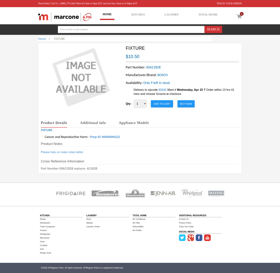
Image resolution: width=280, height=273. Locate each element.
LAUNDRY (171, 14)
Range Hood (45, 253)
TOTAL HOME (208, 14)
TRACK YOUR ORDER (229, 3)
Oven (42, 241)
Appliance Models (134, 123)
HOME (107, 14)
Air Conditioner (139, 219)
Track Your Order (186, 226)
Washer (89, 223)
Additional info (93, 123)
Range (43, 219)
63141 (163, 89)
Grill (42, 249)
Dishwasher (45, 223)
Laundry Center (93, 226)
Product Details (54, 123)
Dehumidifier (138, 226)
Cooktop (43, 245)
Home (42, 39)
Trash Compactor (47, 226)
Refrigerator (45, 234)
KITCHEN (138, 14)
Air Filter (136, 223)
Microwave (44, 238)
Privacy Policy (185, 223)
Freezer (43, 230)
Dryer (88, 219)
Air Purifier (137, 230)
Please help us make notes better (62, 152)
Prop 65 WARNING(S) (105, 137)
